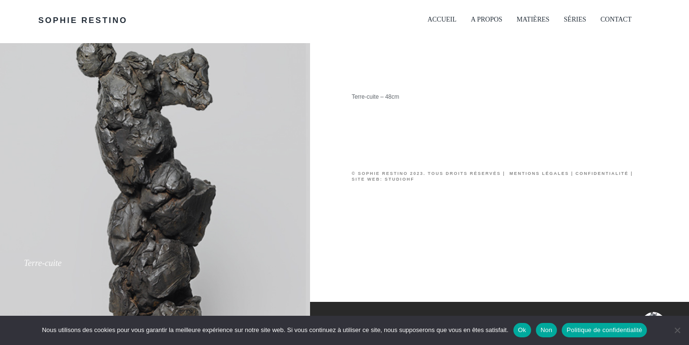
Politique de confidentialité (604, 330)
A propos (486, 19)
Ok (522, 330)
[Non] (677, 330)
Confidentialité (602, 173)
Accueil (441, 19)
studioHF (399, 179)
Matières (533, 19)
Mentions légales (538, 173)
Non (547, 330)
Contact (616, 19)
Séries (575, 19)
